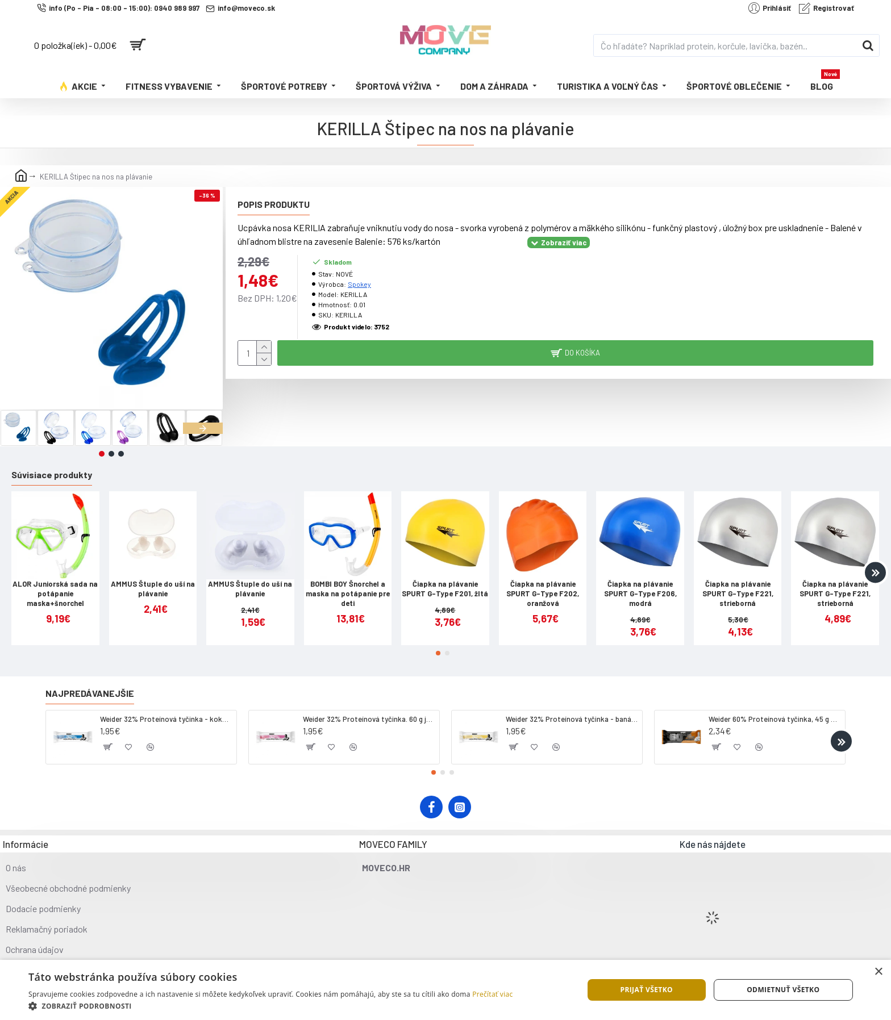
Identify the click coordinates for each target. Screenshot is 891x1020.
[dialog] (445, 990)
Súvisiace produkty (51, 474)
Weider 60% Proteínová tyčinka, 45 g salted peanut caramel (775, 719)
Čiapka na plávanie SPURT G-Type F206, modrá (640, 593)
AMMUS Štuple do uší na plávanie (153, 588)
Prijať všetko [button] (646, 989)
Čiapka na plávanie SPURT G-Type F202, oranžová (542, 593)
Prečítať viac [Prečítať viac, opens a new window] (492, 994)
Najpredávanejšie (89, 693)
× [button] (878, 972)
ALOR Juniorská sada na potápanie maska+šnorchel (55, 593)
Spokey (359, 284)
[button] (203, 428)
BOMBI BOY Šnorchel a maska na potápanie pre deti (348, 593)
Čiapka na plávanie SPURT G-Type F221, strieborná (737, 593)
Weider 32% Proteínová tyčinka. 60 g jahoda (369, 719)
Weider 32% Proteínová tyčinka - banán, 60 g (572, 719)
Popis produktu (274, 204)
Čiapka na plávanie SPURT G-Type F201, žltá (445, 588)
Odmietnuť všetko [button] (783, 989)
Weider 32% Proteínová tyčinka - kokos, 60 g (166, 719)
